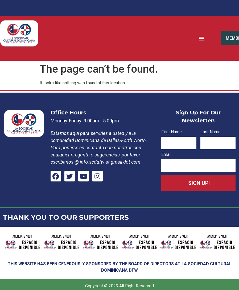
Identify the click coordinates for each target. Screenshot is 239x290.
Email (166, 154)
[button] (201, 38)
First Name (171, 132)
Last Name (210, 132)
